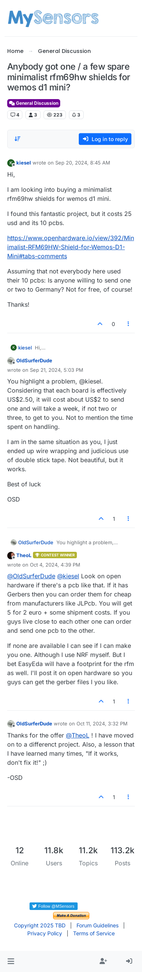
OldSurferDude (34, 360)
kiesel (23, 163)
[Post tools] (128, 324)
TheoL (23, 555)
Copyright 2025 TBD (40, 925)
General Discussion (33, 103)
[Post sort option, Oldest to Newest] (17, 138)
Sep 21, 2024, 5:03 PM (56, 370)
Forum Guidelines (97, 925)
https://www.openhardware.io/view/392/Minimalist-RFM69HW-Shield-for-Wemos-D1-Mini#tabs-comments (70, 247)
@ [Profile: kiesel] (68, 576)
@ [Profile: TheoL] (77, 735)
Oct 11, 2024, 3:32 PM (102, 723)
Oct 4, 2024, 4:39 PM (55, 565)
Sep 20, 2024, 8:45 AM (82, 163)
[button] (11, 961)
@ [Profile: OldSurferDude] (31, 576)
